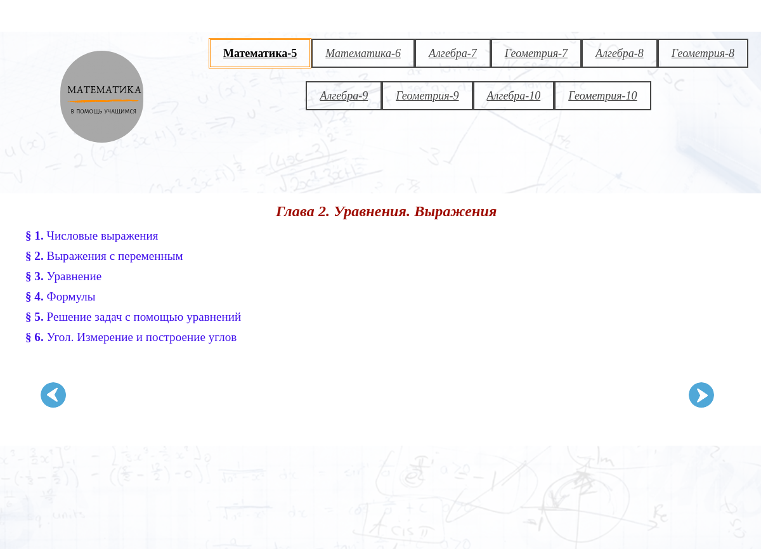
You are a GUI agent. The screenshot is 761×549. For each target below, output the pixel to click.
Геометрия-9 (427, 95)
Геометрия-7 (536, 53)
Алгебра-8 (619, 53)
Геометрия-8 (703, 53)
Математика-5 (260, 53)
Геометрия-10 (602, 95)
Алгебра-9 (344, 95)
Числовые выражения (92, 235)
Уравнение (63, 276)
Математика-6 (363, 53)
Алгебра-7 (453, 53)
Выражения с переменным (104, 255)
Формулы (60, 296)
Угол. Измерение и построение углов (131, 337)
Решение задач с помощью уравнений (133, 316)
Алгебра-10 (514, 95)
